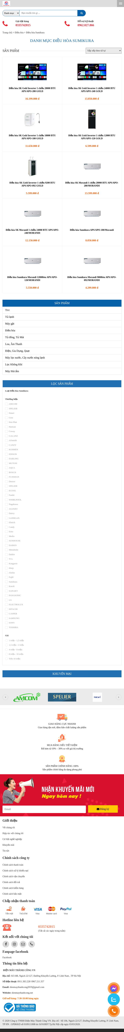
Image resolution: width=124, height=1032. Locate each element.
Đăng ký (103, 809)
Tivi (7, 310)
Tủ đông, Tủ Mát (14, 337)
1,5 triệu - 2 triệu (14, 647)
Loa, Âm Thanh (13, 344)
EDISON (11, 456)
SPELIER (11, 411)
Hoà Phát (11, 424)
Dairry (9, 515)
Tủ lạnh (9, 316)
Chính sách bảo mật (11, 894)
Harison (10, 429)
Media (9, 538)
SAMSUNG (12, 620)
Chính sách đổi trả (11, 882)
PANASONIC (13, 597)
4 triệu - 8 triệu (13, 652)
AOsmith (11, 442)
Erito (9, 534)
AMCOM (11, 406)
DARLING (12, 461)
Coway (10, 433)
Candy (9, 529)
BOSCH (10, 474)
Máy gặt (9, 323)
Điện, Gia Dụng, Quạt (17, 350)
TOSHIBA (11, 629)
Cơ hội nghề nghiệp (12, 839)
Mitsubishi (11, 552)
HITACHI (11, 611)
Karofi (9, 588)
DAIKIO (10, 547)
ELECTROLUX (14, 607)
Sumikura (11, 584)
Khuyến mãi (8, 845)
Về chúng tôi (8, 827)
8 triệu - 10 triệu (14, 656)
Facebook (6, 957)
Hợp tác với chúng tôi (12, 833)
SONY (10, 625)
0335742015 (23, 25)
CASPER (11, 616)
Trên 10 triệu (12, 661)
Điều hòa (10, 330)
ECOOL (10, 493)
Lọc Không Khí (13, 364)
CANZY (10, 447)
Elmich (10, 524)
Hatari (9, 415)
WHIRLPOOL (13, 502)
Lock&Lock (12, 520)
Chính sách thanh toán (12, 865)
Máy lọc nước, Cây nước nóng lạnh (25, 357)
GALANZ (11, 438)
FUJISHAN (12, 479)
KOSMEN (11, 452)
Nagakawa (11, 506)
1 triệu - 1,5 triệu (14, 642)
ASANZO (11, 511)
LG (8, 602)
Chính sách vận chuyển (13, 876)
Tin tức (5, 851)
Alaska (10, 575)
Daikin (10, 556)
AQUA (10, 470)
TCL (9, 561)
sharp (9, 570)
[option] (26, 699)
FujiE (9, 579)
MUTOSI (11, 465)
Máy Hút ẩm (12, 371)
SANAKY (11, 593)
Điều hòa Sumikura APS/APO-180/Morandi (92, 230)
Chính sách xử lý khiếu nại (15, 870)
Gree (9, 420)
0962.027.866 (86, 25)
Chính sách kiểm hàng (13, 888)
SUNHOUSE (12, 543)
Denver (10, 484)
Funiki (9, 497)
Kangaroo (11, 566)
